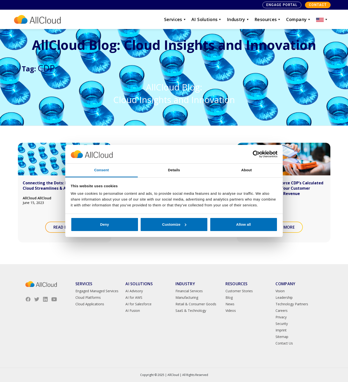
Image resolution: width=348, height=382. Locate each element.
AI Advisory (134, 291)
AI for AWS (133, 297)
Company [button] (298, 19)
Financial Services (189, 291)
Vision (280, 291)
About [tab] (246, 170)
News (229, 304)
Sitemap (282, 336)
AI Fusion (132, 310)
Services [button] (175, 19)
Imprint (281, 330)
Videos (230, 310)
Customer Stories (239, 291)
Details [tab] (174, 170)
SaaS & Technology (190, 310)
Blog (229, 297)
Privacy (281, 317)
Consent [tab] (101, 170)
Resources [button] (267, 19)
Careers (282, 310)
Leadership (284, 297)
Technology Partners (292, 304)
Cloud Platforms (88, 297)
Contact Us (284, 343)
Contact (318, 5)
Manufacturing (186, 297)
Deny (104, 224)
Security (282, 323)
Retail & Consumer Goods (195, 304)
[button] (322, 19)
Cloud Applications (89, 304)
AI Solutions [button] (206, 19)
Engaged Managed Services (96, 291)
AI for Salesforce (138, 304)
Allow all (243, 224)
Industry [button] (238, 19)
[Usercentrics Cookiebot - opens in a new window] (256, 154)
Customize (174, 224)
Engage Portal (281, 5)
